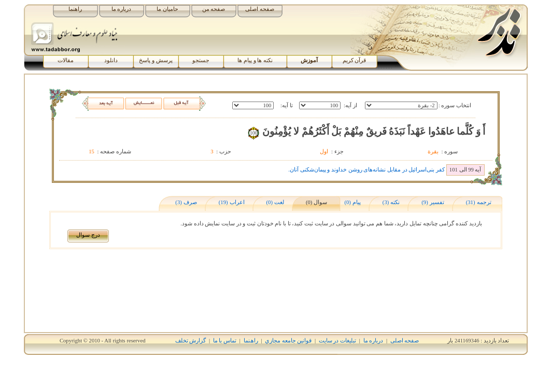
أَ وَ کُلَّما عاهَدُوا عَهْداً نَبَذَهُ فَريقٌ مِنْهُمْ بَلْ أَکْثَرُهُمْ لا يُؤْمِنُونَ (373, 131)
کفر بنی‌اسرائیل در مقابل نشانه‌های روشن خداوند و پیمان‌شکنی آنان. (366, 170)
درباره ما (121, 9)
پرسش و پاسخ (155, 60)
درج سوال (88, 235)
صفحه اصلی (259, 9)
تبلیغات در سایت (337, 340)
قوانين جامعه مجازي (288, 340)
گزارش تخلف (190, 340)
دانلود (111, 60)
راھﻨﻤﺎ (251, 340)
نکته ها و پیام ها (255, 60)
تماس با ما (224, 340)
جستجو (200, 60)
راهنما (75, 9)
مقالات (66, 60)
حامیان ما (167, 9)
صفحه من (213, 9)
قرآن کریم (354, 60)
